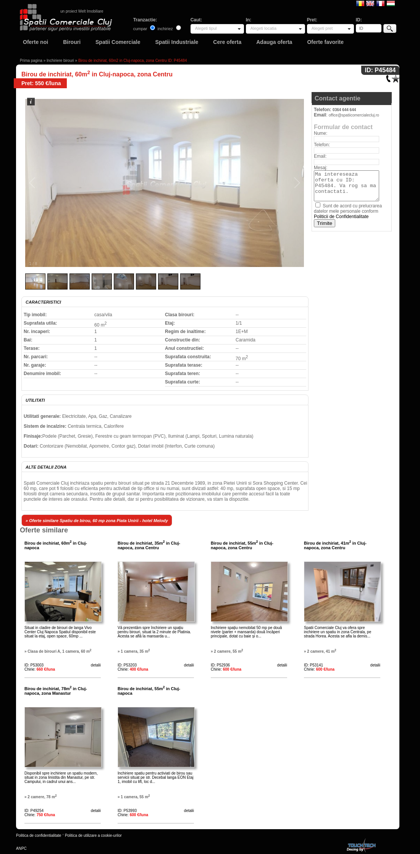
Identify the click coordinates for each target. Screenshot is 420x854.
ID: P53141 (313, 665)
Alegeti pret (322, 28)
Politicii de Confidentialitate (341, 216)
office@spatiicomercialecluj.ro (354, 115)
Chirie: (39, 669)
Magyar (391, 3)
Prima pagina (31, 60)
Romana (360, 3)
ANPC (21, 848)
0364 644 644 (344, 110)
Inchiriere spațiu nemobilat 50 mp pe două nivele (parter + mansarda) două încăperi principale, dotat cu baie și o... (246, 632)
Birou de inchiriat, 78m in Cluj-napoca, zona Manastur (55, 690)
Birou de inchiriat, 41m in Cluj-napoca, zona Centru (335, 545)
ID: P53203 (127, 665)
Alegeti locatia (263, 28)
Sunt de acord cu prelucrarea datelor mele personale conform (348, 211)
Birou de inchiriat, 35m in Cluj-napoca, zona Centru (149, 545)
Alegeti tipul (206, 28)
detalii (96, 665)
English (370, 3)
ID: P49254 (34, 811)
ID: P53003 (34, 665)
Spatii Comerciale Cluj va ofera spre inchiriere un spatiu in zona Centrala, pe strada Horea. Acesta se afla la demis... (337, 632)
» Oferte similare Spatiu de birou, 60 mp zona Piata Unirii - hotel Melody (97, 520)
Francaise (380, 3)
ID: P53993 (127, 811)
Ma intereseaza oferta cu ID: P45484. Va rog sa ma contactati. (346, 185)
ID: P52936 (220, 665)
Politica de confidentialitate (38, 835)
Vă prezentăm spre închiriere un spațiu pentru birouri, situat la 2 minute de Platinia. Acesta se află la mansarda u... (154, 632)
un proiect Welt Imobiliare (81, 11)
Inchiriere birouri (60, 60)
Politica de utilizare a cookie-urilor (93, 835)
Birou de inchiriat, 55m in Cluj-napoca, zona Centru (242, 545)
